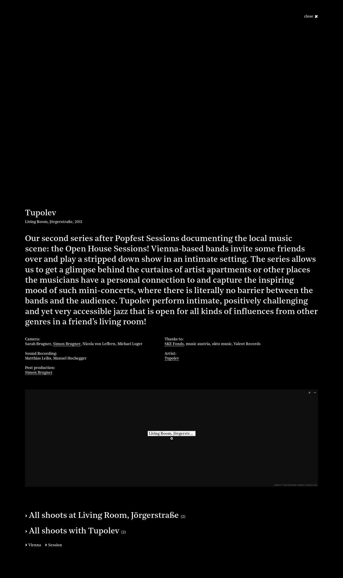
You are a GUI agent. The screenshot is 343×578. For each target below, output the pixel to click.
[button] (309, 392)
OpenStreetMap (290, 485)
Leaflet (277, 485)
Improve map (311, 485)
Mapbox (301, 485)
